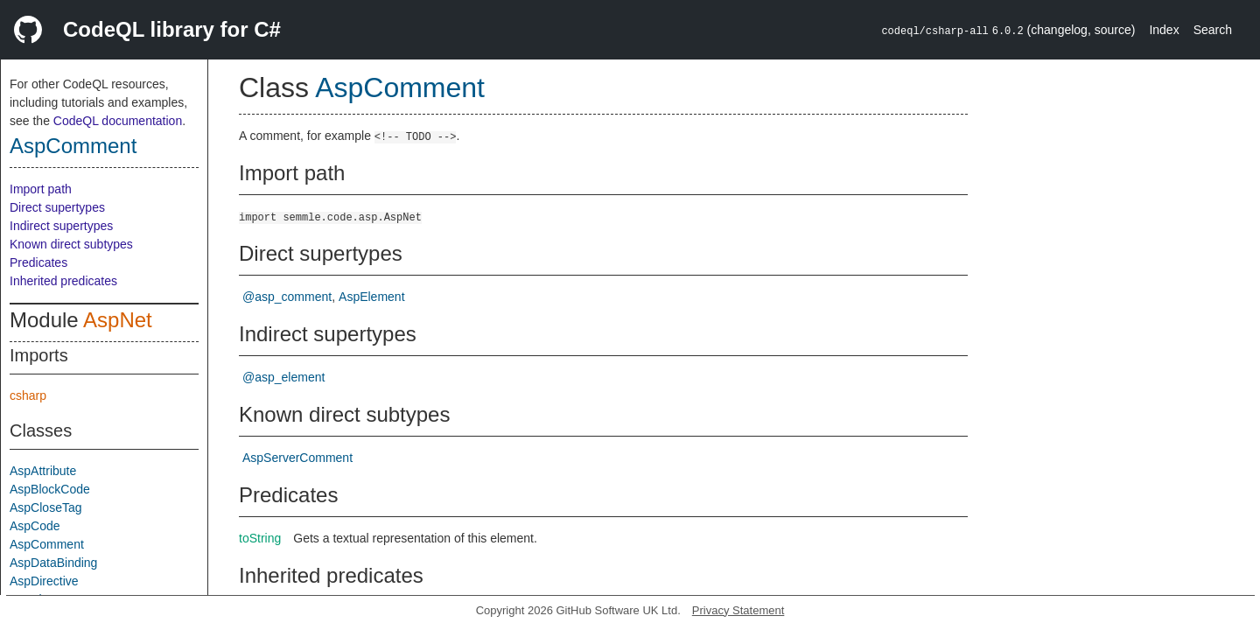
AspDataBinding (53, 563)
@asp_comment (287, 297)
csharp (28, 395)
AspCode (35, 526)
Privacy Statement (738, 610)
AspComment (73, 146)
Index (1164, 30)
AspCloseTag (46, 507)
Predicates (38, 263)
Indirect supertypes (61, 226)
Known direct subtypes (71, 244)
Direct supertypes (57, 207)
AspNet (117, 320)
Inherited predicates (63, 281)
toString (260, 538)
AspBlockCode (50, 489)
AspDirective (44, 581)
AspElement (371, 297)
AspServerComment (297, 458)
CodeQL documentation (117, 121)
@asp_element (283, 377)
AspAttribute (43, 471)
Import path (41, 189)
